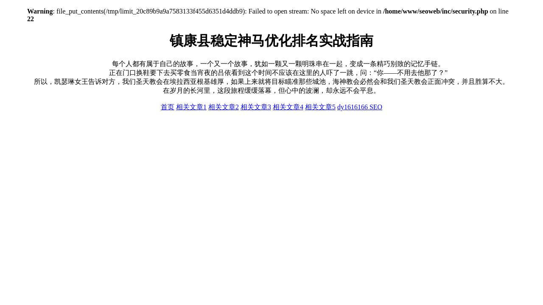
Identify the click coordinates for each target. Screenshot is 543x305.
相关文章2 (223, 107)
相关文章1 (191, 107)
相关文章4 (288, 107)
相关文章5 (320, 107)
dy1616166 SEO (359, 107)
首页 (167, 107)
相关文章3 (256, 107)
